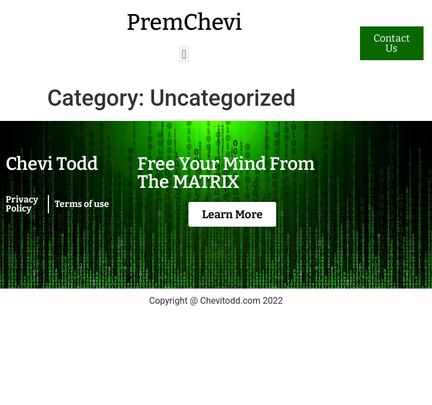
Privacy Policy (22, 204)
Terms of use (82, 204)
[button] (184, 54)
